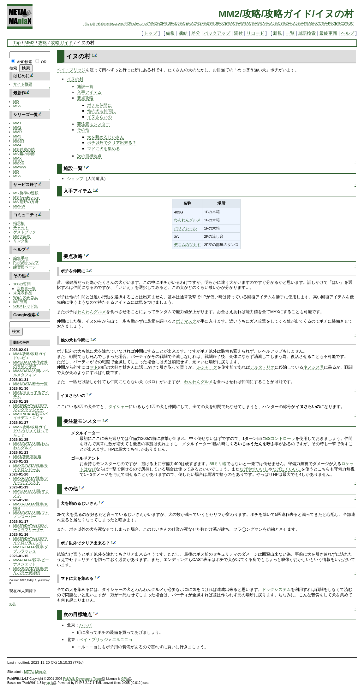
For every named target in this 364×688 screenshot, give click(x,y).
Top (17, 42)
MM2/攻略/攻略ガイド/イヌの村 (286, 14)
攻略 (42, 42)
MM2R (18, 140)
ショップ (75, 178)
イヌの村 (75, 79)
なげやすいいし (254, 469)
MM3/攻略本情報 (27, 456)
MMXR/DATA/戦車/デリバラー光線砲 (30, 570)
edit (12, 603)
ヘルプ (347, 33)
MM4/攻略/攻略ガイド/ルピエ (29, 356)
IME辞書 (20, 302)
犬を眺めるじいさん (105, 137)
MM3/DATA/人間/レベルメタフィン (31, 373)
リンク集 (20, 241)
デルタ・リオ (262, 367)
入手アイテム (89, 92)
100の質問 (22, 284)
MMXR (19, 162)
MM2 (29, 42)
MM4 (17, 145)
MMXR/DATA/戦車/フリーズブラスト (30, 480)
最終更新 (328, 33)
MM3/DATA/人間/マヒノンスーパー (31, 514)
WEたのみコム (25, 297)
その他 (83, 129)
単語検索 (307, 33)
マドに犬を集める (103, 148)
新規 (277, 33)
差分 (195, 33)
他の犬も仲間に (101, 110)
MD (16, 101)
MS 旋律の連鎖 (26, 193)
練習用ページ (24, 267)
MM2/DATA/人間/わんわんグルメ (31, 445)
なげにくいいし (286, 469)
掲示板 (19, 223)
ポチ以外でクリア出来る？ (111, 142)
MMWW (19, 167)
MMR (17, 132)
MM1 (17, 123)
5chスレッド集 (25, 306)
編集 (170, 33)
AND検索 (25, 62)
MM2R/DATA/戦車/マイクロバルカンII (30, 540)
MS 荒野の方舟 (26, 202)
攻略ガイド (62, 42)
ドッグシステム (276, 589)
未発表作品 (22, 293)
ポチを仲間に (99, 105)
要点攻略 (85, 98)
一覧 (290, 33)
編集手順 (20, 258)
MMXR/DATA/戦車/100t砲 (31, 506)
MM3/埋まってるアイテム (31, 394)
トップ (150, 33)
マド (94, 367)
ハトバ (85, 625)
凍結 (183, 33)
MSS (17, 106)
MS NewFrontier (26, 197)
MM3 (17, 136)
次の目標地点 (89, 156)
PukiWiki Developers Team (83, 679)
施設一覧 (85, 86)
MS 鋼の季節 (24, 154)
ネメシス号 (313, 367)
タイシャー (118, 406)
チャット (20, 227)
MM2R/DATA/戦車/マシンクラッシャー (30, 407)
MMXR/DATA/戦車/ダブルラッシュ (30, 549)
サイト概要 (22, 84)
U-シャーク (206, 367)
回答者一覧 (26, 288)
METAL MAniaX (35, 671)
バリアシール (185, 228)
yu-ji (51, 683)
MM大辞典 (22, 236)
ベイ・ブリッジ (71, 69)
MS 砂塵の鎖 (24, 149)
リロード (255, 33)
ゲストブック (24, 232)
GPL (126, 679)
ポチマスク (186, 321)
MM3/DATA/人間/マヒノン (31, 493)
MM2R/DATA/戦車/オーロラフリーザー (30, 527)
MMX (17, 158)
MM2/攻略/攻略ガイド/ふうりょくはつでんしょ (30, 431)
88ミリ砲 (218, 463)
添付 (238, 33)
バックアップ (217, 33)
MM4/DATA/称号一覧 (30, 384)
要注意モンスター (93, 124)
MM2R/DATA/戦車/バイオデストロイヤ (30, 416)
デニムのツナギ (187, 244)
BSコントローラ (280, 438)
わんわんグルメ (187, 220)
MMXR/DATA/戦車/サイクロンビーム (30, 468)
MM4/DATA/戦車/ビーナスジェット (31, 562)
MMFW (19, 206)
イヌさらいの (99, 116)
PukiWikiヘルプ (26, 262)
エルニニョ (122, 639)
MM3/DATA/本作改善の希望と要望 (30, 364)
